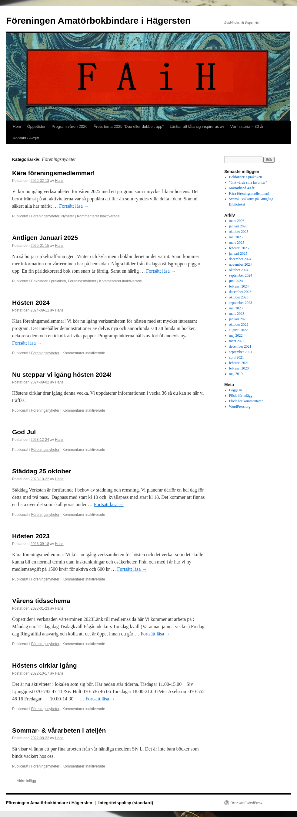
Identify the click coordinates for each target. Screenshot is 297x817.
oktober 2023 (239, 297)
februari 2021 (239, 363)
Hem (17, 126)
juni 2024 (236, 281)
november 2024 (240, 264)
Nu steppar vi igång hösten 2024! (62, 374)
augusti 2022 (238, 330)
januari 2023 (238, 319)
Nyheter (67, 216)
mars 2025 (236, 242)
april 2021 (236, 357)
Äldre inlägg (24, 781)
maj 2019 (236, 374)
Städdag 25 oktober (41, 471)
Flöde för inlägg (240, 395)
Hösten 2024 (31, 302)
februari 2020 (239, 368)
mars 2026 (236, 221)
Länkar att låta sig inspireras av (197, 126)
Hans (59, 181)
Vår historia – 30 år (247, 126)
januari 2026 (238, 226)
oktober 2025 (239, 232)
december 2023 (240, 292)
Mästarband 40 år (242, 188)
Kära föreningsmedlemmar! (53, 172)
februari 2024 (239, 286)
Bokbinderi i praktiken (48, 281)
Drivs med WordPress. (246, 803)
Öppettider (36, 126)
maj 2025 (236, 237)
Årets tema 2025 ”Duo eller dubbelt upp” (129, 126)
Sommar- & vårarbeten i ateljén (59, 730)
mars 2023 (236, 313)
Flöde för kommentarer (246, 401)
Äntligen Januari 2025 (45, 237)
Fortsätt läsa (74, 206)
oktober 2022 (239, 324)
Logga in (235, 390)
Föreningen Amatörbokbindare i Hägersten (98, 20)
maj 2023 (236, 308)
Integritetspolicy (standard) (125, 802)
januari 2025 (238, 253)
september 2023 (240, 303)
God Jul (24, 431)
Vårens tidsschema (41, 600)
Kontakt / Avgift (26, 138)
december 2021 (240, 346)
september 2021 (240, 352)
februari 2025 (239, 248)
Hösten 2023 (31, 536)
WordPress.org (239, 406)
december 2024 (240, 259)
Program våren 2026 (70, 126)
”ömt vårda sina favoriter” (248, 182)
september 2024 (240, 275)
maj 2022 (236, 335)
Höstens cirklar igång (44, 665)
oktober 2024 (239, 270)
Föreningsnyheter (45, 216)
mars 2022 (236, 341)
